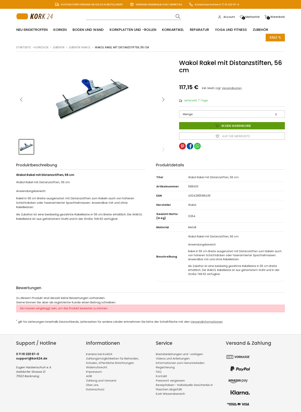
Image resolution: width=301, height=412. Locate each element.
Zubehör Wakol (80, 47)
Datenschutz (95, 389)
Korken (59, 29)
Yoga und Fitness (231, 29)
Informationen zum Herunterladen (180, 363)
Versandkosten (232, 88)
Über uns (92, 385)
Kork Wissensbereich (170, 393)
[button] (163, 99)
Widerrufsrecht (96, 367)
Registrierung (165, 367)
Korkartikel (173, 29)
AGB (89, 376)
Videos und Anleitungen (173, 358)
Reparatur (199, 29)
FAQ (158, 371)
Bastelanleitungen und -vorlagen (179, 354)
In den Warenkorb (232, 125)
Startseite (23, 47)
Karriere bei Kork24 (99, 354)
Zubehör (260, 29)
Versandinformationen (206, 321)
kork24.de (41, 47)
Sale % (275, 37)
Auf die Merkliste (232, 136)
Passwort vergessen (170, 380)
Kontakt (161, 376)
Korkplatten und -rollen (132, 29)
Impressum (94, 371)
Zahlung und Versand (101, 380)
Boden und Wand (87, 29)
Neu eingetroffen (31, 29)
